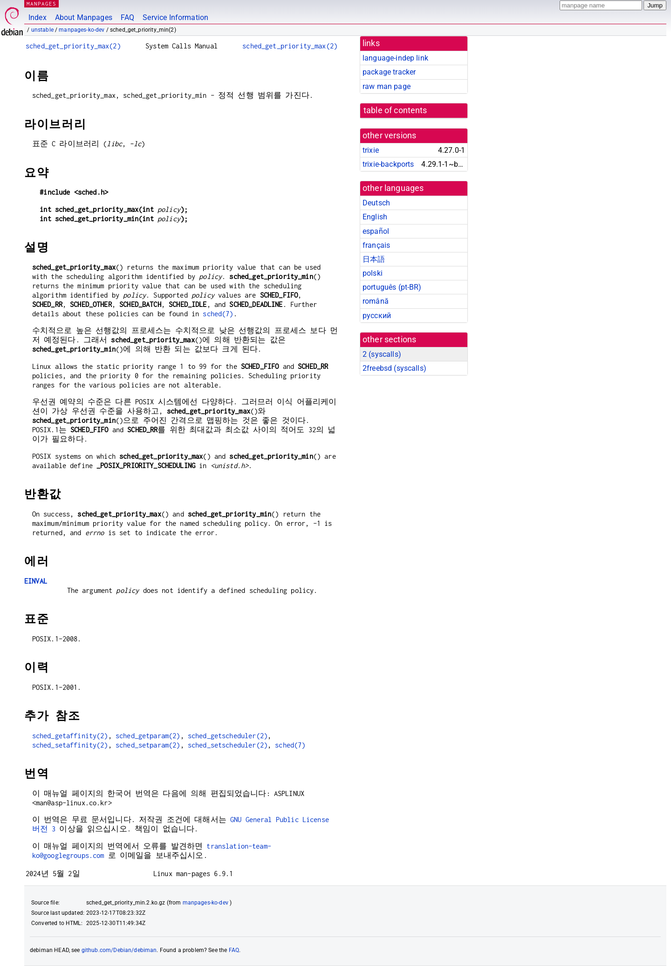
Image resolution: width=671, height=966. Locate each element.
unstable (42, 30)
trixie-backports (388, 164)
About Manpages (83, 17)
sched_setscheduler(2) (227, 745)
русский (377, 315)
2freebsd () (394, 368)
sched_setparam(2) (148, 745)
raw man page (387, 86)
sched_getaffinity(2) (70, 736)
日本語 (374, 259)
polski (373, 273)
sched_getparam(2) (148, 736)
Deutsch (376, 202)
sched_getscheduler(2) (227, 736)
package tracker (389, 72)
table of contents (395, 110)
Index (37, 17)
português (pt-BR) (392, 287)
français (376, 245)
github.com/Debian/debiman (119, 950)
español (376, 231)
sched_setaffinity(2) (70, 745)
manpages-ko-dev (81, 30)
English (375, 216)
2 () (382, 354)
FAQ (127, 17)
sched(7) (218, 314)
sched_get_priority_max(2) (73, 46)
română (376, 301)
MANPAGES (41, 3)
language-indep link (395, 58)
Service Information (175, 17)
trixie (371, 150)
